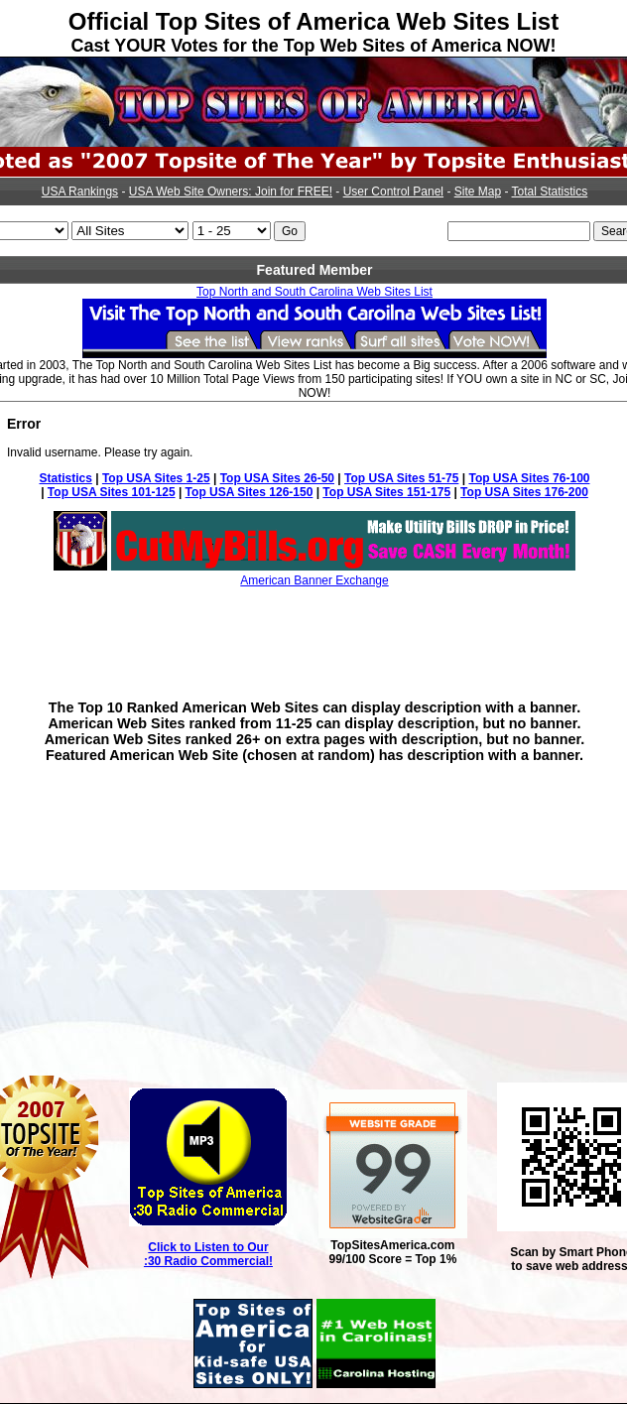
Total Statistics (550, 191)
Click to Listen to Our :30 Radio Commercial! (208, 1254)
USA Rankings (80, 191)
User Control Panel (393, 191)
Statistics (66, 478)
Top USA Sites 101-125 (112, 492)
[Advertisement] (314, 629)
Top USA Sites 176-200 (524, 492)
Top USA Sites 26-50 (277, 478)
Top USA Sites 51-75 (401, 478)
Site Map (477, 191)
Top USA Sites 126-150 (250, 492)
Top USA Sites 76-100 (528, 478)
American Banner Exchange (314, 580)
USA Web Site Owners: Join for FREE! (230, 191)
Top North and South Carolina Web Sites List (314, 292)
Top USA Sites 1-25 (156, 478)
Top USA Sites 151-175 (386, 492)
